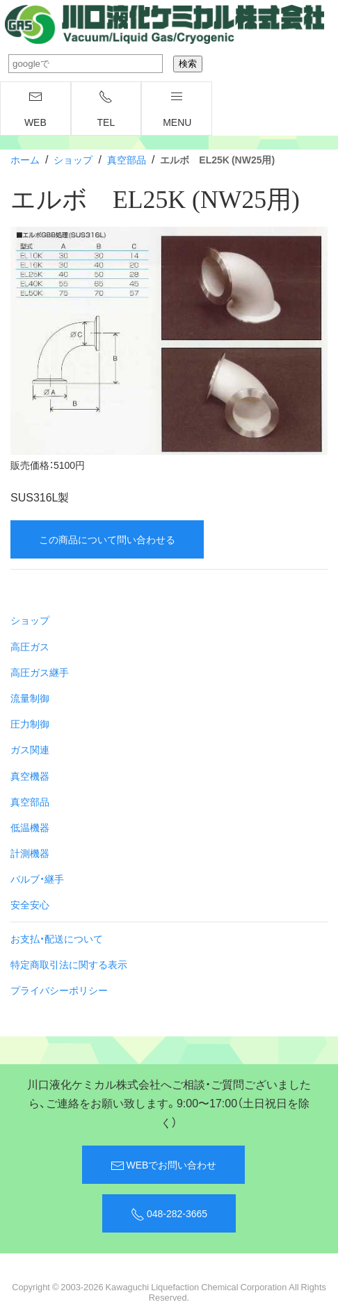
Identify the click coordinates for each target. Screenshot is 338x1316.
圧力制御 (29, 723)
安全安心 (29, 904)
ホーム (25, 159)
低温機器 (29, 827)
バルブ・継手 (37, 878)
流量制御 (29, 698)
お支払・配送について (56, 938)
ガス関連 (29, 749)
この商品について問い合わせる (107, 539)
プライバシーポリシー (59, 990)
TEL (106, 109)
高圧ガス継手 (39, 672)
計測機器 (29, 853)
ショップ (73, 159)
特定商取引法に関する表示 (68, 964)
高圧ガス (29, 646)
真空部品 (126, 159)
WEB (35, 109)
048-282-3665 (169, 1213)
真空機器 (29, 776)
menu (177, 109)
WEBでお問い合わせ (164, 1165)
